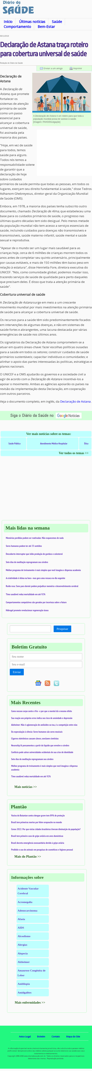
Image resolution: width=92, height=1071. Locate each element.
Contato (56, 1036)
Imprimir (77, 68)
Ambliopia (24, 983)
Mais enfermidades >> (30, 1002)
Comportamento (17, 26)
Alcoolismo (24, 936)
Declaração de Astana (75, 401)
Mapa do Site (73, 1036)
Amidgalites (24, 992)
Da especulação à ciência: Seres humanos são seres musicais (37, 731)
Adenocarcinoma (27, 910)
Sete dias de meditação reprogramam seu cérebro (27, 562)
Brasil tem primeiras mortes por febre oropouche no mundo (36, 822)
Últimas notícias (32, 21)
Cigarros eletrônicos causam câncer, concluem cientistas (35, 738)
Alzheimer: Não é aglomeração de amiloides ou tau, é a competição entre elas (44, 724)
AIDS (21, 927)
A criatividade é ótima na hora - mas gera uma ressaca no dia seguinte (35, 578)
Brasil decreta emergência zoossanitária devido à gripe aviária (37, 842)
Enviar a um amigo (53, 68)
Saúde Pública (14, 443)
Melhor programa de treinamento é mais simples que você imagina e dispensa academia (43, 570)
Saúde (57, 21)
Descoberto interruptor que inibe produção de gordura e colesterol (34, 554)
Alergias (22, 944)
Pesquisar (62, 629)
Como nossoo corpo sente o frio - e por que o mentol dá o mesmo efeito (41, 711)
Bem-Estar (46, 26)
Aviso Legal (25, 1036)
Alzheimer (24, 961)
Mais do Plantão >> (27, 856)
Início (8, 21)
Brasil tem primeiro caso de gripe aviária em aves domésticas (37, 836)
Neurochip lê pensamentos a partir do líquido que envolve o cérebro (40, 745)
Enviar (17, 672)
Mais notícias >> (25, 787)
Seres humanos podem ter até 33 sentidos (24, 546)
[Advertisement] (64, 153)
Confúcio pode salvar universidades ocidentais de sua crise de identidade (42, 752)
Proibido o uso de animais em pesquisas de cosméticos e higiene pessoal (42, 849)
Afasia (21, 919)
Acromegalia (25, 901)
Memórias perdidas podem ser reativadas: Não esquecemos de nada (35, 538)
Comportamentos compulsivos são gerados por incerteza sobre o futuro (36, 602)
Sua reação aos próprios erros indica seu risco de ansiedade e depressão (41, 718)
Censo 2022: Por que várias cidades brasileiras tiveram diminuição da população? (45, 829)
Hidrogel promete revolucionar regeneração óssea (27, 610)
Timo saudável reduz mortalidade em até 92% (25, 594)
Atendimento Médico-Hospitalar (53, 443)
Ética (86, 443)
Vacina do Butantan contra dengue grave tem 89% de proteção (38, 815)
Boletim (41, 1036)
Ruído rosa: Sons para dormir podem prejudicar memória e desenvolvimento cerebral (42, 586)
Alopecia (23, 953)
